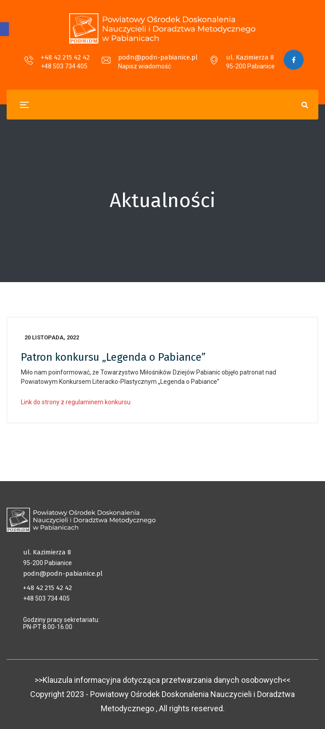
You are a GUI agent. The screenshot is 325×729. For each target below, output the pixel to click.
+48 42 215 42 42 (65, 57)
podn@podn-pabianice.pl (158, 57)
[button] (4, 29)
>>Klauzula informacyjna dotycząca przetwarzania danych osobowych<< (162, 680)
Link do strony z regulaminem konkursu (76, 402)
